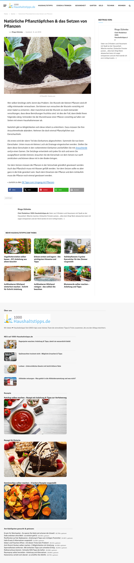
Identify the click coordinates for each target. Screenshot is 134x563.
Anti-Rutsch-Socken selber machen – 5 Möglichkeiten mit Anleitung (29, 545)
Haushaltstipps (45, 5)
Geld (101, 5)
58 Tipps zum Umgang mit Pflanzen (38, 182)
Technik (110, 5)
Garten (93, 5)
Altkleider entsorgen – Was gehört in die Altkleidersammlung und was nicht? (47, 378)
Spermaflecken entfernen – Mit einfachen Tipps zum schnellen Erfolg (29, 548)
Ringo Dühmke (17, 32)
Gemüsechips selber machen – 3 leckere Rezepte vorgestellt (30, 483)
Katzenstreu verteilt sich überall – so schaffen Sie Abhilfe (25, 555)
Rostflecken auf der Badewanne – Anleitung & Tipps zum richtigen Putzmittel (32, 538)
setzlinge (8, 198)
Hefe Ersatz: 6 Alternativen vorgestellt (18, 540)
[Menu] (4, 5)
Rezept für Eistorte (12, 440)
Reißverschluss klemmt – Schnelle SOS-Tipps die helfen (24, 550)
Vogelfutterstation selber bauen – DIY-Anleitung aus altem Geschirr (15, 259)
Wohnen (121, 5)
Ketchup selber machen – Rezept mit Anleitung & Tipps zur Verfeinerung (35, 398)
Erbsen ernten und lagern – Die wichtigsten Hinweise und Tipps (47, 259)
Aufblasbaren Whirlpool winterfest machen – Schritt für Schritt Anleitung (16, 286)
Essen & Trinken (63, 5)
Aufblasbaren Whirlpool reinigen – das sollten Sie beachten (44, 286)
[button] (15, 190)
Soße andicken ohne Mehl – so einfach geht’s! (20, 536)
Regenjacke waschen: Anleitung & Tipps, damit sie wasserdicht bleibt (45, 341)
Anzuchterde (81, 148)
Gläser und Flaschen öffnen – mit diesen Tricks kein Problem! (26, 543)
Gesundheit (80, 5)
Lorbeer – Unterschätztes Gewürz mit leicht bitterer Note (40, 366)
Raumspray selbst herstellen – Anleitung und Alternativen (25, 552)
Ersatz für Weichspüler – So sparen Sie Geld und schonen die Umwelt (29, 533)
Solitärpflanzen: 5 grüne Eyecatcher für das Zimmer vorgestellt (75, 259)
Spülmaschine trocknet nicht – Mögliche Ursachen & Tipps (40, 354)
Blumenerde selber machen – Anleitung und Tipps (76, 285)
